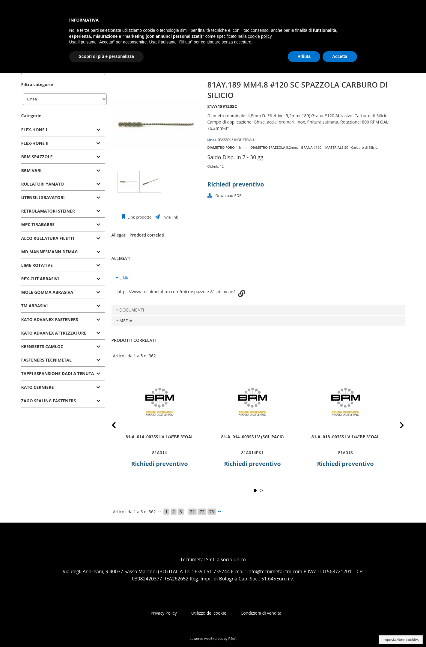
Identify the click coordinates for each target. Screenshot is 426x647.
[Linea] (65, 99)
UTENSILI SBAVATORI (43, 197)
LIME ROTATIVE (37, 265)
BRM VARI (31, 170)
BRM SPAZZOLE (37, 157)
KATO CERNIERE (37, 387)
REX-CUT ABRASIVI (40, 279)
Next (397, 426)
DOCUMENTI (131, 310)
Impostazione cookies (401, 639)
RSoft (232, 638)
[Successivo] (219, 511)
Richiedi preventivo (235, 184)
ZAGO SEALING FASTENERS (48, 401)
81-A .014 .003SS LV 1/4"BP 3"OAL (159, 437)
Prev (118, 426)
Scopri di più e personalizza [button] (106, 56)
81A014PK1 (252, 452)
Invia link (169, 217)
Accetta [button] (339, 56)
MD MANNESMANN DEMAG (49, 252)
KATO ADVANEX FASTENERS (49, 319)
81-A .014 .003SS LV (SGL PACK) (252, 437)
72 (202, 511)
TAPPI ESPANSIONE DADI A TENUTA (57, 373)
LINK (123, 278)
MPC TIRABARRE (38, 224)
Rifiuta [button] (304, 56)
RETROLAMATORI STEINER (48, 211)
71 (192, 511)
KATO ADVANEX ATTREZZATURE (53, 333)
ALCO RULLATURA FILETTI (47, 238)
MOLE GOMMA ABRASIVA (47, 292)
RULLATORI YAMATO (42, 184)
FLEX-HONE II (35, 143)
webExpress (213, 638)
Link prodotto (139, 217)
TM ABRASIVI (34, 306)
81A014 (159, 452)
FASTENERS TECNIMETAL (46, 360)
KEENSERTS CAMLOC (42, 346)
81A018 (345, 452)
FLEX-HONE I (34, 130)
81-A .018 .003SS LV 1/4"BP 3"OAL (345, 437)
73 (211, 511)
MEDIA (125, 321)
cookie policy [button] (259, 36)
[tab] (63, 130)
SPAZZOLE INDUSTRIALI (235, 139)
